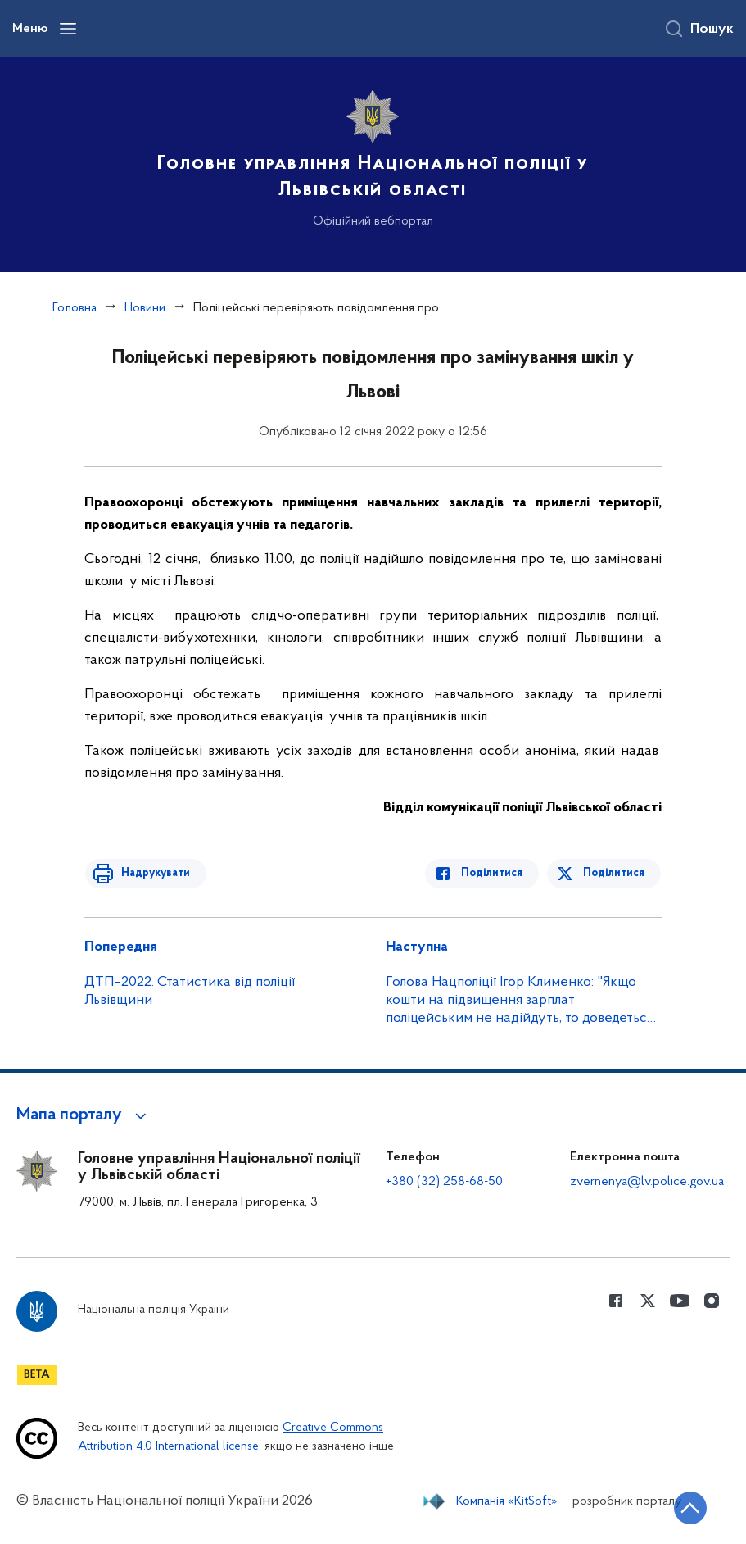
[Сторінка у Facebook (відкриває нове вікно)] (616, 1300)
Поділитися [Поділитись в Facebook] (496, 873)
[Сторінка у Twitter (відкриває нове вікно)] (648, 1300)
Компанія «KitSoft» (507, 1501)
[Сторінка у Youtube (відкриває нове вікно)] (679, 1300)
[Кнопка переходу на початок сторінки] (684, 1507)
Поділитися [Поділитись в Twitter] (614, 873)
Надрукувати (151, 873)
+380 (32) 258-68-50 (444, 1181)
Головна (74, 308)
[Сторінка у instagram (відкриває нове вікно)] (711, 1300)
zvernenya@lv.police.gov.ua (647, 1181)
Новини (144, 308)
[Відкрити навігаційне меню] (68, 28)
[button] (83, 1115)
